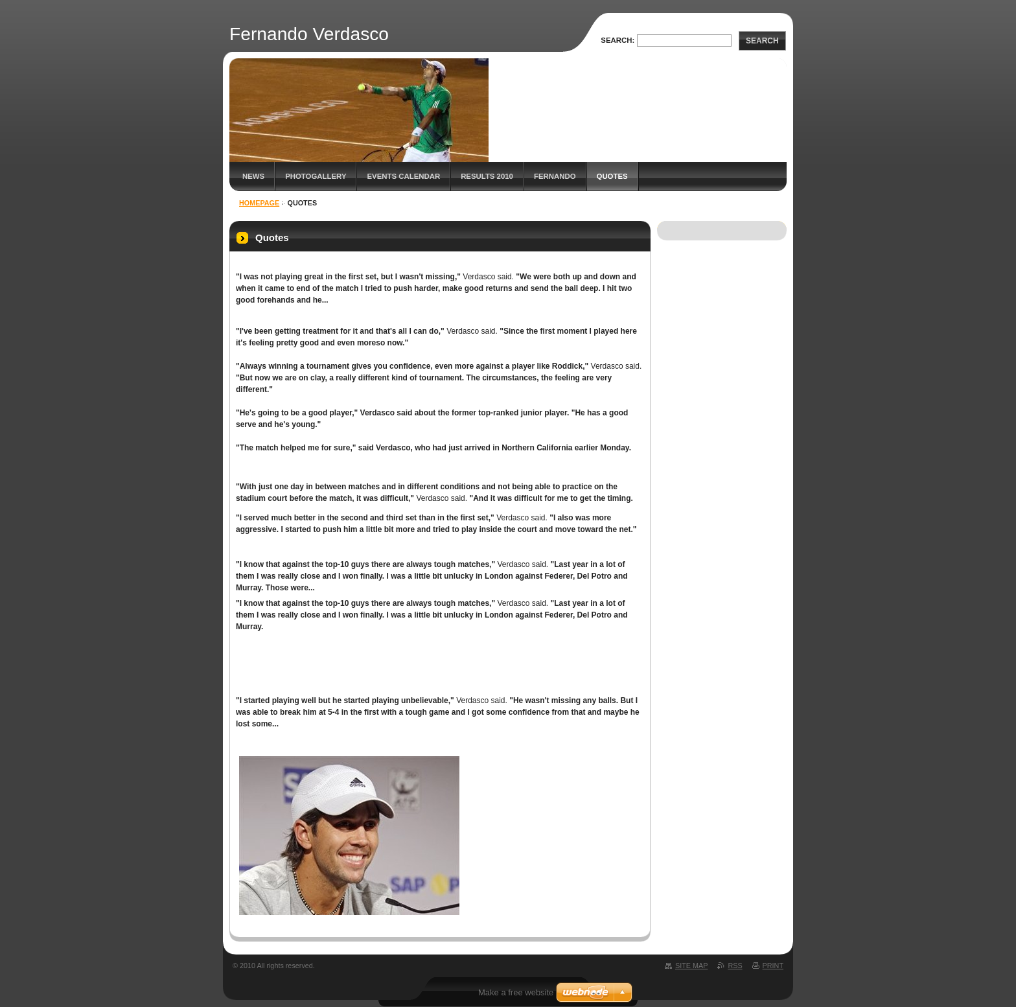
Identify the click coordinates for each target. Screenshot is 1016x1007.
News (253, 176)
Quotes (612, 176)
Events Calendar (403, 176)
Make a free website (515, 992)
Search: (617, 40)
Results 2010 (487, 176)
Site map (691, 965)
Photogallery (315, 176)
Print (773, 965)
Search (762, 40)
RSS (735, 965)
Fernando (555, 176)
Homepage (259, 203)
